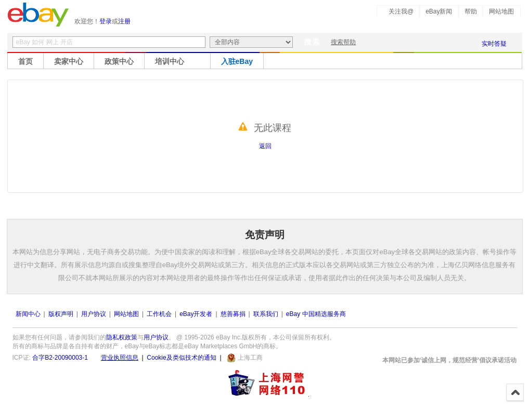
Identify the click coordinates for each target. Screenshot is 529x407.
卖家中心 (68, 61)
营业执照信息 (119, 357)
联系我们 (265, 314)
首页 (25, 61)
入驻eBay (237, 61)
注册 (124, 21)
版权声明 (60, 314)
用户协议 (93, 314)
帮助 (471, 11)
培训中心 (169, 61)
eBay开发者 (195, 314)
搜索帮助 (343, 42)
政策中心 (119, 61)
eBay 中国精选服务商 (316, 314)
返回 (265, 146)
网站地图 (501, 11)
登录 (105, 21)
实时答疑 (494, 43)
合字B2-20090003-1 (60, 357)
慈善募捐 (233, 314)
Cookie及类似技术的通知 (181, 357)
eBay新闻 (438, 11)
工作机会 (159, 314)
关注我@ (401, 11)
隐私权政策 (121, 337)
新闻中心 (28, 314)
